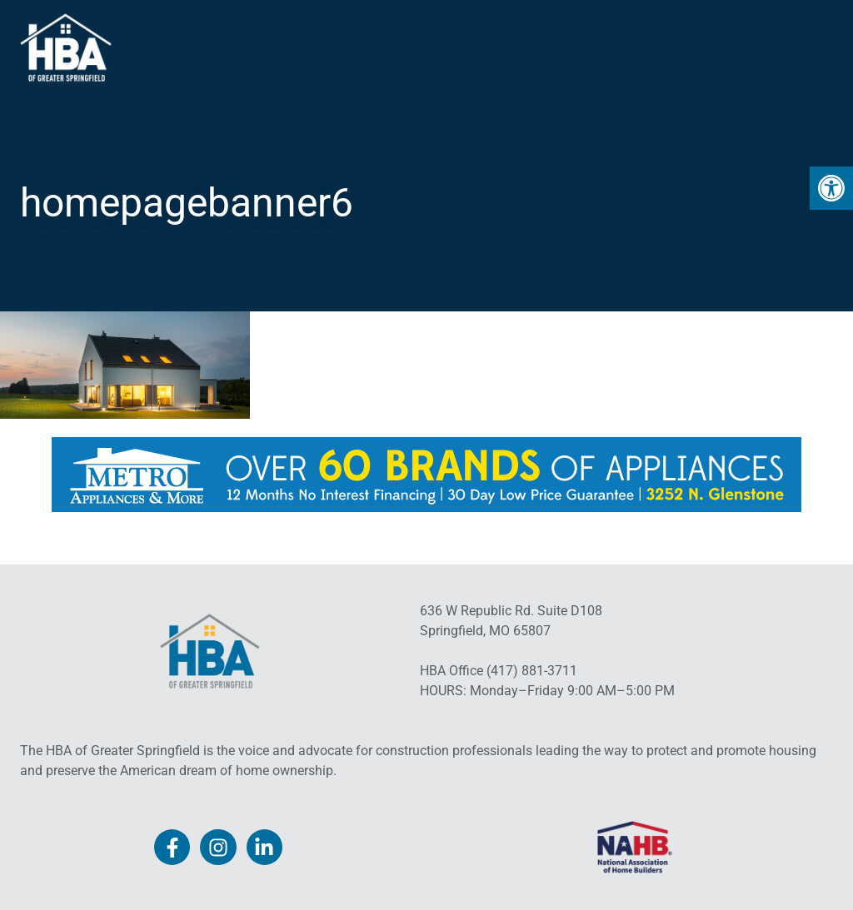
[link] (831, 188)
